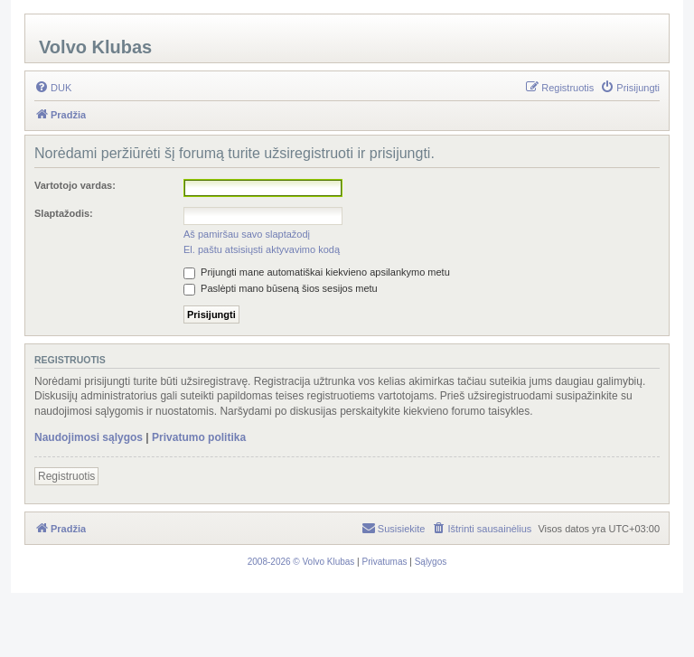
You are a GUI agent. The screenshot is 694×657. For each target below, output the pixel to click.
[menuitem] (52, 88)
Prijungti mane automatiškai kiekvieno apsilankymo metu (316, 272)
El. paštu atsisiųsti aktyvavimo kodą (261, 249)
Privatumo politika (199, 437)
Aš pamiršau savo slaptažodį (246, 234)
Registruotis (66, 476)
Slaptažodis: (63, 213)
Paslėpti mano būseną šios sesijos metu (280, 288)
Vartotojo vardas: (75, 185)
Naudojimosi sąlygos (88, 437)
